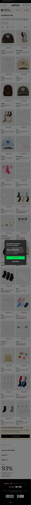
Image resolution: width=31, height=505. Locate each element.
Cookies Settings (15, 261)
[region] (15, 252)
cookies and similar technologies (12, 249)
